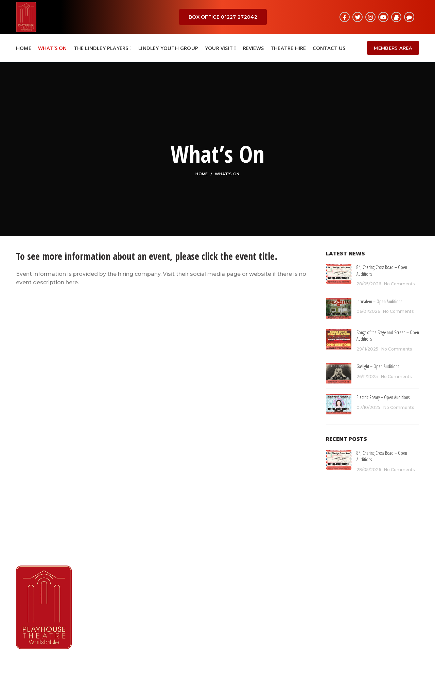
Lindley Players (243, 596)
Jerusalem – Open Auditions (379, 301)
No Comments (399, 283)
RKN (227, 686)
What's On (237, 583)
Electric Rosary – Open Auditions (383, 397)
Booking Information (251, 621)
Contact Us (238, 647)
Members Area (393, 48)
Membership (240, 609)
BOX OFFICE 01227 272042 (223, 17)
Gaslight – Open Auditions (377, 366)
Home (201, 174)
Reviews (234, 634)
